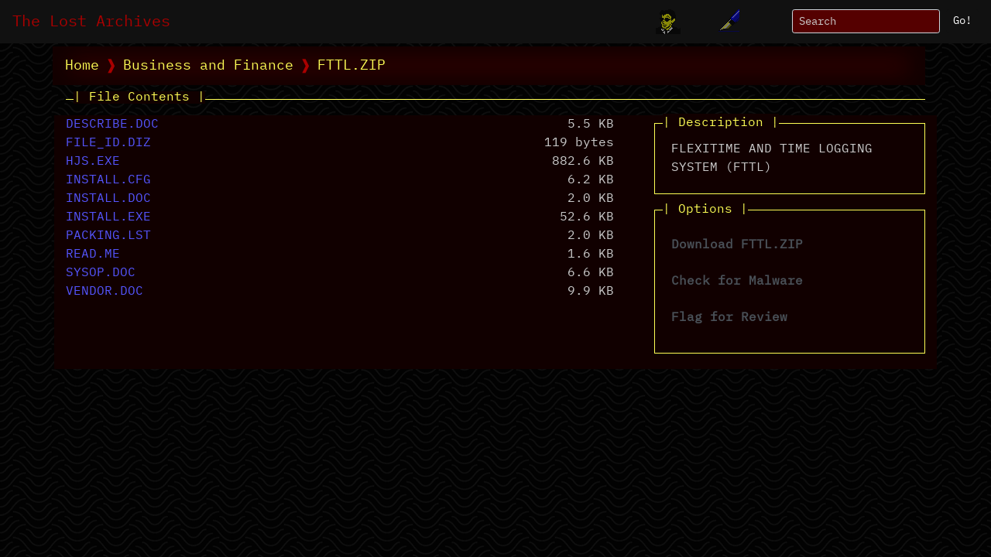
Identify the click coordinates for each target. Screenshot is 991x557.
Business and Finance (208, 66)
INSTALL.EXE (108, 217)
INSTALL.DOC (108, 199)
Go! (962, 20)
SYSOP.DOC (100, 273)
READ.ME (93, 254)
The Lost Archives (91, 21)
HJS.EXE (93, 161)
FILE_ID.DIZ (108, 143)
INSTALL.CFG (108, 180)
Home (82, 66)
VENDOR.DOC (104, 291)
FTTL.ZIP (351, 66)
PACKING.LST (108, 236)
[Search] (866, 21)
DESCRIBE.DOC (112, 124)
